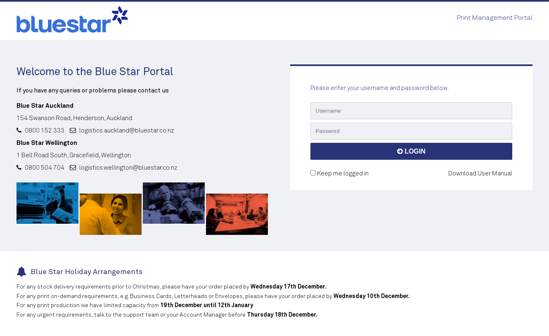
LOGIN (411, 151)
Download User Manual (480, 173)
